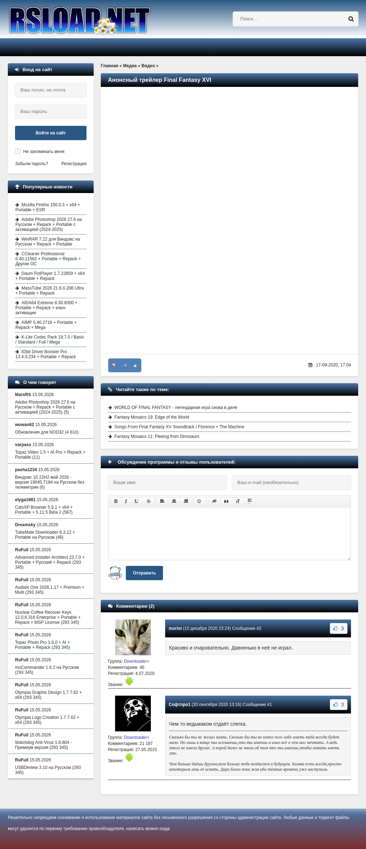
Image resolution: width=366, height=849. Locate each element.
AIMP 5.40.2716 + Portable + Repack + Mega (46, 325)
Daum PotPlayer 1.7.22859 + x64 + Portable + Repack (50, 276)
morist (175, 628)
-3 (125, 365)
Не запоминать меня (43, 151)
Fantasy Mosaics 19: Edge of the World (151, 417)
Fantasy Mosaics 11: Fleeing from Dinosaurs (156, 436)
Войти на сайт (51, 132)
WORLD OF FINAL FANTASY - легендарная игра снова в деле (175, 407)
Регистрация (73, 163)
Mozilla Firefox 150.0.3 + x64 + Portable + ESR (47, 207)
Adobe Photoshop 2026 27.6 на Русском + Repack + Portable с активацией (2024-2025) (48, 224)
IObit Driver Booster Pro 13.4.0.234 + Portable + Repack (45, 354)
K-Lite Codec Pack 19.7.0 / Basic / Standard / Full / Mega (49, 340)
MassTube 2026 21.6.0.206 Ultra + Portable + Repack (49, 291)
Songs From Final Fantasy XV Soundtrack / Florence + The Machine (179, 426)
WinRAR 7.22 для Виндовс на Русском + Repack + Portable (47, 242)
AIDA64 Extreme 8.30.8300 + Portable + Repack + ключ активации (46, 307)
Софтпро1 (180, 704)
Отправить (144, 573)
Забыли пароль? (31, 163)
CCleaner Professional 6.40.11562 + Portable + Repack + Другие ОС (48, 258)
